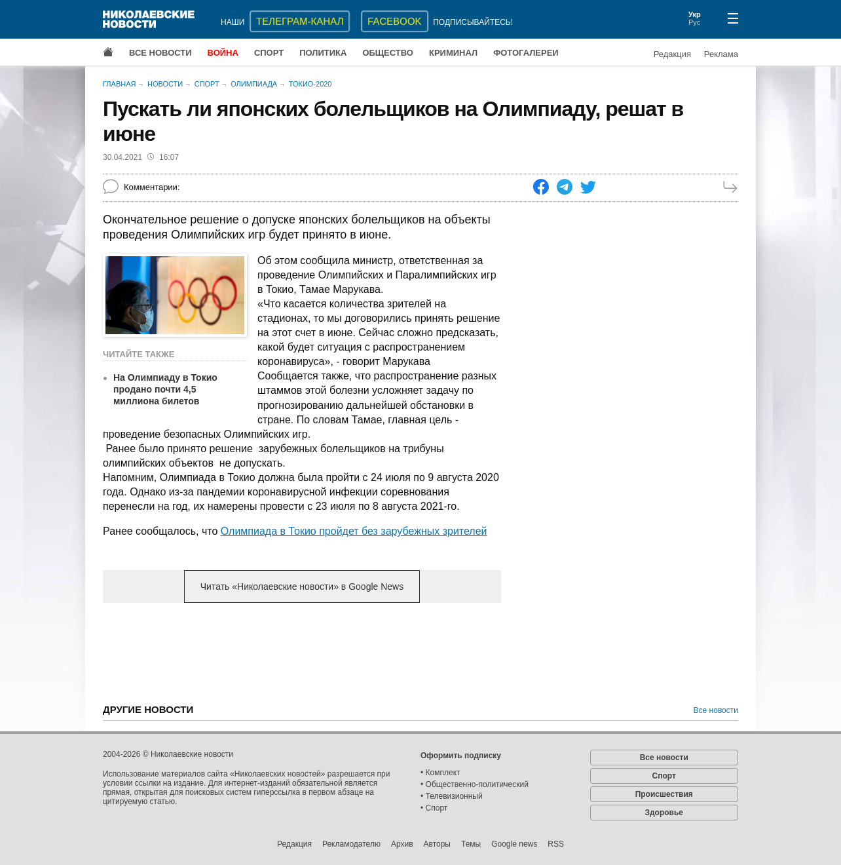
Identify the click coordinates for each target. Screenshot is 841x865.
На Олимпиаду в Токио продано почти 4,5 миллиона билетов (165, 389)
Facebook (394, 21)
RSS (556, 844)
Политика (322, 53)
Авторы (437, 844)
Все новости (160, 53)
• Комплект (440, 772)
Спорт (269, 53)
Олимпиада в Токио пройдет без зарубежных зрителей (354, 531)
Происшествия (664, 794)
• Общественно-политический (475, 784)
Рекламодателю (351, 844)
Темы (471, 844)
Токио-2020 (310, 84)
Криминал (453, 53)
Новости (165, 84)
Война (223, 53)
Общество (387, 53)
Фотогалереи (526, 53)
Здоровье (664, 812)
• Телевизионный (452, 796)
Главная (119, 84)
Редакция (672, 54)
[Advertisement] (301, 715)
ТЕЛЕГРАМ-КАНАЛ (299, 21)
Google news (514, 844)
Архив (402, 844)
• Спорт (434, 808)
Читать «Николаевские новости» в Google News (301, 586)
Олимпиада (254, 84)
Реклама (721, 54)
